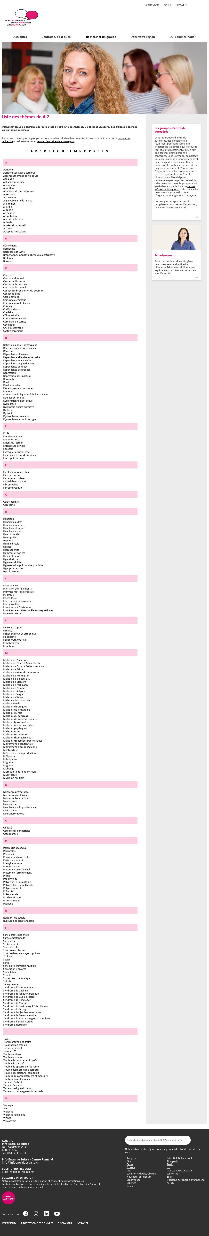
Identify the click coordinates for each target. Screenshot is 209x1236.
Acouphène (9, 185)
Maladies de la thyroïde (16, 709)
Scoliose (7, 956)
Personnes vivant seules (16, 857)
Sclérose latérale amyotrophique (21, 953)
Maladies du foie (12, 712)
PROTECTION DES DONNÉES (37, 1223)
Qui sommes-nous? (182, 36)
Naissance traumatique (16, 798)
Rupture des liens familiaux (18, 920)
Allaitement (9, 203)
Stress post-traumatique (17, 978)
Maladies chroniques (15, 706)
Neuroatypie (10, 810)
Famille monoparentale (16, 472)
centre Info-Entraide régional (175, 187)
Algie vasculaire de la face (17, 200)
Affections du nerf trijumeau (19, 191)
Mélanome (9, 756)
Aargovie (132, 1158)
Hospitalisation (11, 556)
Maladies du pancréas (15, 716)
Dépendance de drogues (16, 369)
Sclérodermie (10, 947)
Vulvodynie (9, 1121)
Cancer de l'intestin (14, 281)
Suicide (7, 981)
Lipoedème (9, 636)
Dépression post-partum (17, 376)
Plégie (6, 875)
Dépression (9, 373)
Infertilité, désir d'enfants (17, 588)
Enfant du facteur (13, 442)
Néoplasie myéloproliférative (19, 807)
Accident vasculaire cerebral (19, 172)
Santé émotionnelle (14, 938)
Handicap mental (13, 525)
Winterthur (173, 1173)
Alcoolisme (9, 197)
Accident (8, 169)
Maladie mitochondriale (16, 700)
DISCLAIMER (65, 1223)
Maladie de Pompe (13, 688)
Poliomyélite (10, 879)
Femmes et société (13, 478)
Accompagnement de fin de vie (20, 175)
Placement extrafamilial (16, 869)
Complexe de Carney (14, 321)
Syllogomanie (10, 984)
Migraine (8, 762)
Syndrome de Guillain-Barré (18, 996)
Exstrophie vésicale (14, 458)
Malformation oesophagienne (20, 747)
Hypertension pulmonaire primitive (23, 565)
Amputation (10, 216)
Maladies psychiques (15, 728)
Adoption (8, 188)
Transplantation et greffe (17, 1042)
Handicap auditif (12, 522)
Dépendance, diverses (15, 354)
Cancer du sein (11, 293)
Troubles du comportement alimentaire (25, 1076)
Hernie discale (11, 543)
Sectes (6, 959)
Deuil (6, 382)
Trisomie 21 (9, 1051)
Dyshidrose (9, 404)
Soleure (131, 1186)
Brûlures (8, 258)
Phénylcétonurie (12, 863)
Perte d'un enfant (13, 860)
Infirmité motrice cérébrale (18, 591)
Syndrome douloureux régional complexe (26, 1018)
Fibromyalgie (10, 484)
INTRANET (82, 1223)
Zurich (170, 1183)
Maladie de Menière (14, 681)
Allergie (7, 206)
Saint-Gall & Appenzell (179, 1158)
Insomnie (8, 595)
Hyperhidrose (11, 559)
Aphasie (7, 222)
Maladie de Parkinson (15, 685)
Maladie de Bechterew (15, 660)
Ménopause (10, 759)
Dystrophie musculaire (16, 416)
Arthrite (7, 228)
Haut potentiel (11, 534)
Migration (8, 765)
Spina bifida (9, 972)
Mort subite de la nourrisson (19, 771)
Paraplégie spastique (14, 848)
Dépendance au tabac (15, 366)
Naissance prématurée (16, 792)
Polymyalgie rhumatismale (18, 885)
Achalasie (8, 179)
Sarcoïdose (9, 941)
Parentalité (9, 851)
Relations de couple (14, 917)
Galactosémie (11, 501)
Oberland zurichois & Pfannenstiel (186, 1180)
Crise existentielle (13, 328)
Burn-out (8, 261)
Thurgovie (172, 1161)
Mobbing (8, 768)
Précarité (8, 891)
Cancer (7, 275)
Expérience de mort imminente (20, 455)
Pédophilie (9, 854)
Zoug (169, 1176)
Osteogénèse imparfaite (16, 830)
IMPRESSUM (9, 1223)
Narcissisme (10, 801)
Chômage (8, 306)
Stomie (7, 975)
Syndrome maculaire (15, 1024)
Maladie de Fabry (13, 669)
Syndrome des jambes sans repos (22, 1012)
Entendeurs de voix (14, 445)
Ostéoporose (10, 834)
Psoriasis (8, 903)
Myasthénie (10, 774)
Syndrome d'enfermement (18, 987)
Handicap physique (14, 528)
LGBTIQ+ (8, 630)
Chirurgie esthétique (14, 300)
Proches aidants (12, 897)
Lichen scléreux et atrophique (19, 633)
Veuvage (8, 1105)
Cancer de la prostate (15, 284)
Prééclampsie (10, 894)
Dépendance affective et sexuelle (21, 357)
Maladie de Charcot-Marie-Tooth (21, 663)
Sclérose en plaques (14, 950)
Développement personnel (18, 388)
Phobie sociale (11, 866)
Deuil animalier (11, 385)
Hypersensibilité (12, 562)
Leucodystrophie (12, 627)
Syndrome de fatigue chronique (21, 993)
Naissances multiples (15, 795)
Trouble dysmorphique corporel (21, 1069)
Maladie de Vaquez (14, 694)
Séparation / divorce (14, 969)
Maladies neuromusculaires (18, 725)
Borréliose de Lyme (14, 251)
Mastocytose (10, 750)
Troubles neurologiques (16, 1079)
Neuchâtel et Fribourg (139, 1176)
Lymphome (9, 646)
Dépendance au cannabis (17, 360)
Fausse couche (11, 475)
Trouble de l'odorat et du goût (20, 1060)
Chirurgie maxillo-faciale (16, 303)
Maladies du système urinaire (20, 719)
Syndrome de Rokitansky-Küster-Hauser (25, 1006)
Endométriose (11, 439)
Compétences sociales (15, 318)
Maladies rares (11, 731)
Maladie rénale (11, 703)
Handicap (8, 519)
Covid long (9, 324)
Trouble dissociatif (13, 1063)
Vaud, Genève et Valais (179, 1170)
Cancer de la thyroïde (15, 287)
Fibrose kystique (12, 487)
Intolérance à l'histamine (17, 607)
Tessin (170, 1164)
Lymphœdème (11, 643)
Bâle (129, 1161)
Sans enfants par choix (16, 935)
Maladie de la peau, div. (16, 678)
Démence (8, 351)
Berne (130, 1164)
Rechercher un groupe (101, 36)
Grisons (131, 1167)
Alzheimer (9, 213)
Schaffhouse (133, 1180)
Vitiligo (7, 1118)
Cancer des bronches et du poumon (23, 290)
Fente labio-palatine (14, 481)
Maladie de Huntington (16, 675)
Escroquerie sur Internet (17, 452)
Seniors (7, 962)
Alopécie (8, 210)
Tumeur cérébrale (13, 1082)
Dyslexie (7, 410)
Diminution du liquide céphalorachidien (25, 394)
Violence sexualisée (14, 1114)
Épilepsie (8, 449)
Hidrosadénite (11, 550)
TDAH (6, 1038)
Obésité (7, 827)
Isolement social (12, 613)
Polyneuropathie (12, 888)
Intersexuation (11, 604)
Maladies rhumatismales (17, 737)
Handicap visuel (12, 531)
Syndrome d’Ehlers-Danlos (18, 1021)
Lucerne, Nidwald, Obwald (141, 1173)
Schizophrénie (11, 944)
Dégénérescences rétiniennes (19, 348)
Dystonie (8, 413)
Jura (129, 1170)
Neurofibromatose (13, 813)
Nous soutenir (152, 4)
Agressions (9, 194)
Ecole (6, 433)
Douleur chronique (13, 397)
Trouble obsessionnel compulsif (21, 1073)
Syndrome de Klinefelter (17, 1000)
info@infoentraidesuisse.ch (20, 1162)
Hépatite (8, 540)
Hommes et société (14, 553)
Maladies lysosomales (15, 722)
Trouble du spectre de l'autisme (21, 1066)
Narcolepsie (9, 804)
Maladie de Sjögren (14, 691)
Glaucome (9, 505)
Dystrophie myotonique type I (20, 419)
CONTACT (167, 4)
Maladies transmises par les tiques (22, 740)
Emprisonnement (13, 436)
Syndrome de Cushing (15, 990)
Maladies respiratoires (16, 734)
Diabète (7, 391)
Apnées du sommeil (14, 225)
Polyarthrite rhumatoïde (17, 882)
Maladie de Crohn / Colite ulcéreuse (23, 666)
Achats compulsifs (13, 182)
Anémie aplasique (13, 219)
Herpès (7, 546)
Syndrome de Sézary (14, 1009)
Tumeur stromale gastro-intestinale (23, 1091)
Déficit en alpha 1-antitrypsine (20, 345)
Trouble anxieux (12, 1054)
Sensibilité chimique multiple (19, 965)
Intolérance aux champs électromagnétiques (28, 610)
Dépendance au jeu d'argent (19, 363)
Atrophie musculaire (14, 231)
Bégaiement (10, 245)
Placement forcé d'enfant (17, 872)
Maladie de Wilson (13, 697)
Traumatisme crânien (15, 1045)
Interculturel (10, 598)
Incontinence (10, 585)
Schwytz (131, 1183)
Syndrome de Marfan (15, 1003)
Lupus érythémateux (14, 640)
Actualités (20, 36)
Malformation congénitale (18, 743)
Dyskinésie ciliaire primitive (18, 407)
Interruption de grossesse (17, 601)
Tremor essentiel (12, 1048)
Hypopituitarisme (13, 568)
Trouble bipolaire (12, 1057)
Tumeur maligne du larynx (18, 1088)
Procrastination (11, 900)
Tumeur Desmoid (13, 1085)
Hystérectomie (11, 571)
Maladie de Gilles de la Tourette (21, 672)
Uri (168, 1167)
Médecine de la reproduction (19, 753)
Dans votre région (143, 36)
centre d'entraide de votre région (55, 141)
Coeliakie (8, 312)
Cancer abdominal (13, 278)
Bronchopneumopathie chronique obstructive (29, 255)
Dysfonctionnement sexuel (18, 400)
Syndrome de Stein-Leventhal (19, 1015)
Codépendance (11, 309)
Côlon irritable (11, 315)
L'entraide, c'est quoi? (56, 36)
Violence (8, 1111)
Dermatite (9, 379)
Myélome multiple (13, 778)
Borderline (9, 248)
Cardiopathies (11, 297)
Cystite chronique (13, 331)
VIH (5, 1108)
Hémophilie (9, 537)
